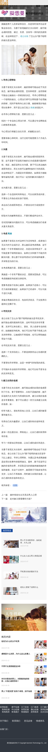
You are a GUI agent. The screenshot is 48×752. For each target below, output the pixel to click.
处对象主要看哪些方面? (21, 499)
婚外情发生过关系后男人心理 (23, 495)
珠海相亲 (6, 712)
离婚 (10, 233)
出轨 (15, 485)
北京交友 (44, 712)
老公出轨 (24, 36)
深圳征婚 (44, 709)
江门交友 (25, 707)
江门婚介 (44, 707)
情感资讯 (40, 721)
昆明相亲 (34, 712)
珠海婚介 (15, 712)
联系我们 (16, 721)
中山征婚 (15, 709)
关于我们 (4, 721)
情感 (32, 108)
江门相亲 (34, 707)
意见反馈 (28, 721)
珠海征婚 (6, 709)
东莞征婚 (25, 709)
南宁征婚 (15, 707)
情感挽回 (25, 712)
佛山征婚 (34, 709)
